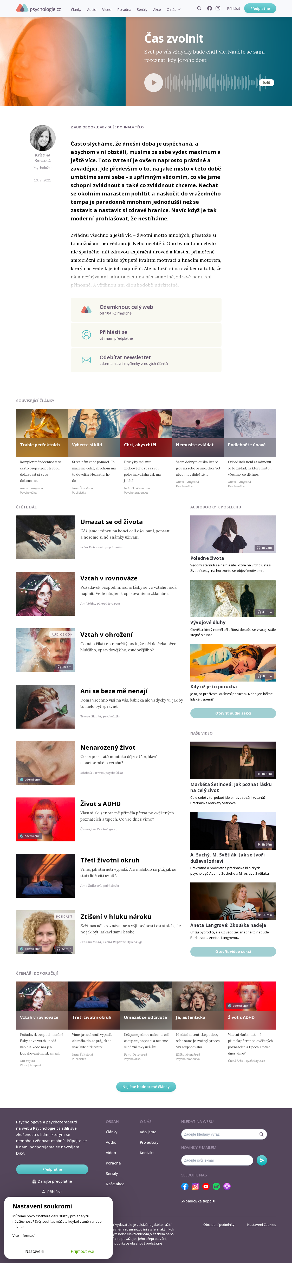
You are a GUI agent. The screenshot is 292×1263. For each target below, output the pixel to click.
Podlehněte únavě (246, 445)
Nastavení (34, 1251)
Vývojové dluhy (208, 622)
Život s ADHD (100, 803)
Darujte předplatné (52, 1181)
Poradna (124, 9)
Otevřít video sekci (233, 951)
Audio (91, 9)
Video (107, 9)
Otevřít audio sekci (233, 713)
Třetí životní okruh (110, 860)
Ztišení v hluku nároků (116, 916)
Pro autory (149, 1142)
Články (76, 9)
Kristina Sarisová (43, 157)
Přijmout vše (82, 1251)
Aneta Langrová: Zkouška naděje (228, 925)
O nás (171, 9)
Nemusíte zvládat (195, 445)
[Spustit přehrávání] (153, 82)
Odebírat (262, 1160)
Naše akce (115, 1183)
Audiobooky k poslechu (215, 507)
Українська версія (198, 1200)
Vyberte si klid (87, 445)
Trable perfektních (40, 445)
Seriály (142, 9)
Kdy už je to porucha (213, 687)
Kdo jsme (148, 1131)
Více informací (23, 1235)
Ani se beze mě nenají (114, 690)
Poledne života (207, 558)
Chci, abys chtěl (140, 445)
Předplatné (260, 8)
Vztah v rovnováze (109, 578)
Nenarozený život (107, 747)
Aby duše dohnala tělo (122, 127)
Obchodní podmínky (218, 1224)
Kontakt (147, 1152)
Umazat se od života (111, 521)
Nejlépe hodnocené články (146, 1086)
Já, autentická (190, 1017)
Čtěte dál (26, 507)
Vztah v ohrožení (106, 634)
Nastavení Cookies (261, 1224)
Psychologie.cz (38, 8)
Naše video (201, 733)
